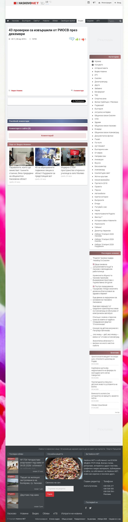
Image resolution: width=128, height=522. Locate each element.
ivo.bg (117, 412)
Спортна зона (100, 98)
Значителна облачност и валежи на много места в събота (103, 343)
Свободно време (68, 20)
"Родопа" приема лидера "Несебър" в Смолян (103, 259)
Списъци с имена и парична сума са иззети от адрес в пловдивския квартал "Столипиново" (104, 320)
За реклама (91, 519)
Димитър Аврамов (103, 230)
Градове (89, 20)
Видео (35, 513)
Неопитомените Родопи (105, 213)
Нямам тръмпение (99, 405)
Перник (98, 190)
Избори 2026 (102, 519)
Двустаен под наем (29, 494)
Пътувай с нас (101, 207)
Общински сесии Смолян (105, 115)
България (99, 108)
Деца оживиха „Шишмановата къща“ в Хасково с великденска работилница (103, 268)
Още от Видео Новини (20, 144)
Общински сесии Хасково (105, 125)
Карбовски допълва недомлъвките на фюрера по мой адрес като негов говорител (103, 371)
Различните (100, 224)
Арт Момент (100, 146)
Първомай (99, 105)
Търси (49, 494)
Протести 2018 (101, 183)
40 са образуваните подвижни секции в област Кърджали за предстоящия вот (45, 171)
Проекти (98, 186)
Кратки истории (101, 196)
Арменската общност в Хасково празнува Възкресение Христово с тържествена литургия (103, 279)
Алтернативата (101, 68)
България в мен (101, 149)
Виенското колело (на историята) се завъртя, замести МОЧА (104, 395)
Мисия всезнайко (102, 180)
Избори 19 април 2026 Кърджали (104, 245)
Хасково (11, 513)
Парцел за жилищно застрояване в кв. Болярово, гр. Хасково (31, 480)
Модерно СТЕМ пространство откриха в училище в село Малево (73, 170)
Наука (97, 210)
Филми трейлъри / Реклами (106, 102)
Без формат (100, 92)
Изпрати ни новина (71, 513)
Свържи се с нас (115, 519)
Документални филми (104, 136)
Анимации (99, 159)
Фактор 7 (98, 217)
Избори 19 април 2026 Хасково (104, 235)
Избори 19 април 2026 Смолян (104, 240)
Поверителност (79, 519)
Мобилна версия (41, 519)
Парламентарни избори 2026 (19, 24)
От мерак (98, 152)
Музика (98, 61)
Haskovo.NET (21, 519)
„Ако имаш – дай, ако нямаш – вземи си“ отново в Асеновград (106, 335)
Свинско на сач (53, 482)
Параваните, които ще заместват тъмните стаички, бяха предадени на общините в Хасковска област (21, 173)
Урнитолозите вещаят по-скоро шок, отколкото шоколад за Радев (104, 358)
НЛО (96, 119)
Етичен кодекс (54, 519)
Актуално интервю (103, 112)
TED (96, 95)
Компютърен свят (102, 173)
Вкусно (98, 163)
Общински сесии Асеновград (107, 132)
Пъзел (97, 139)
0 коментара (79, 90)
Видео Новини (16, 90)
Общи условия (67, 519)
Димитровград (101, 81)
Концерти (99, 64)
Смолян (98, 78)
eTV (96, 75)
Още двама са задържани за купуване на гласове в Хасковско (105, 299)
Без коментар (100, 166)
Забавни (98, 88)
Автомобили (100, 193)
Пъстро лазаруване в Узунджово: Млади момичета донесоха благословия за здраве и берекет (105, 290)
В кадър (98, 129)
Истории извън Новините (105, 220)
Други (97, 85)
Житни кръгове (101, 176)
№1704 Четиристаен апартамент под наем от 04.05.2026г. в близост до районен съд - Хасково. (32, 465)
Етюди (97, 203)
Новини (46, 20)
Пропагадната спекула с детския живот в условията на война (104, 384)
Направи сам (100, 156)
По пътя (98, 142)
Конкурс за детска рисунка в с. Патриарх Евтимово (106, 329)
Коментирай (47, 136)
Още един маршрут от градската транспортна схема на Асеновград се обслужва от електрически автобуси (106, 310)
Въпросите (99, 200)
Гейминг (98, 227)
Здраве (98, 122)
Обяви (46, 513)
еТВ (55, 513)
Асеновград (100, 169)
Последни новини (110, 253)
